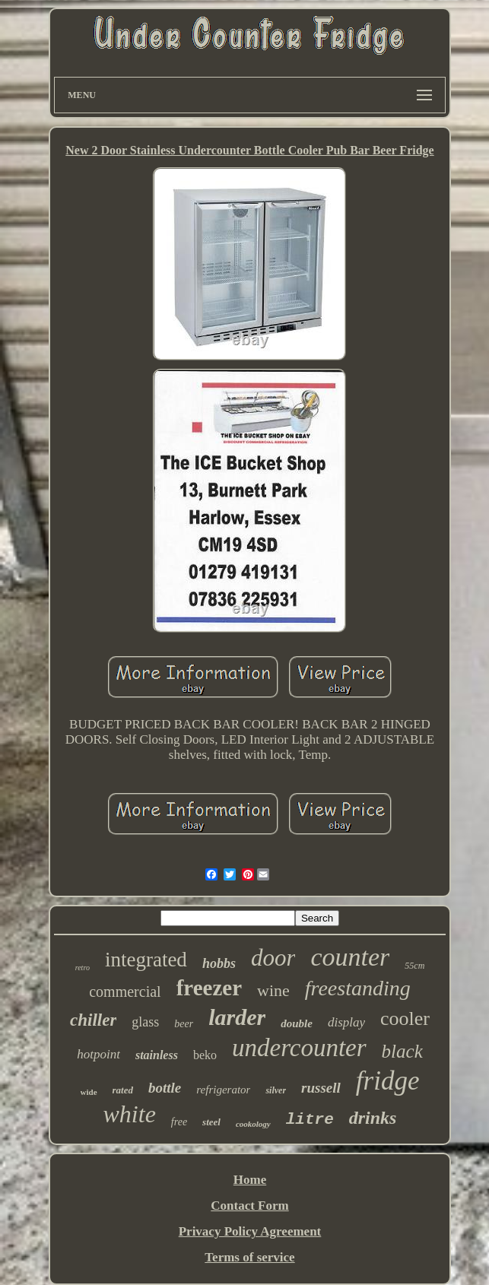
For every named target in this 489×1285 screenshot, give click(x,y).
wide (89, 1091)
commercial (124, 991)
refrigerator (223, 1090)
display (346, 1022)
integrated (146, 959)
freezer (209, 988)
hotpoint (98, 1054)
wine (273, 990)
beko (205, 1055)
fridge (388, 1081)
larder (236, 1017)
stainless (156, 1055)
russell (321, 1088)
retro (82, 967)
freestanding (358, 988)
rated (123, 1090)
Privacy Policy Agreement (250, 1231)
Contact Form (249, 1205)
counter (349, 957)
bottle (164, 1088)
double (297, 1023)
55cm (414, 965)
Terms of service (249, 1257)
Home (249, 1179)
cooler (405, 1018)
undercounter (299, 1047)
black (402, 1051)
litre (310, 1119)
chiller (93, 1020)
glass (145, 1022)
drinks (373, 1118)
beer (183, 1024)
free (179, 1122)
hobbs (219, 963)
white (129, 1114)
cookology (253, 1123)
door (273, 957)
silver (275, 1090)
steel (211, 1122)
